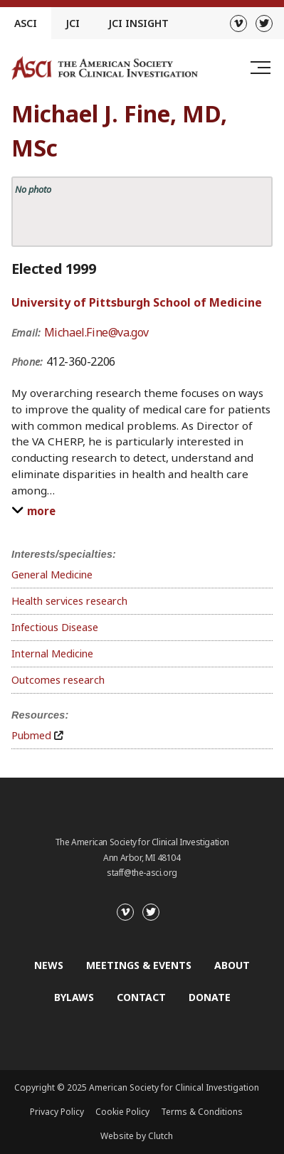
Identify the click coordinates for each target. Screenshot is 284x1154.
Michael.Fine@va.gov (96, 332)
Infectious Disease (54, 627)
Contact (141, 997)
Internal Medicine (52, 653)
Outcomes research (58, 680)
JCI (72, 23)
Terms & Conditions (202, 1112)
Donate (210, 997)
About (232, 965)
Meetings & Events (138, 965)
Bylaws (74, 997)
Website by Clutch (136, 1136)
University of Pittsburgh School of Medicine (136, 302)
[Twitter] (264, 23)
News (48, 965)
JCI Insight (138, 23)
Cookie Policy (122, 1112)
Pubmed (31, 735)
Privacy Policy (57, 1112)
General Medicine (52, 574)
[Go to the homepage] (104, 68)
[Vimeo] (238, 23)
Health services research (69, 601)
